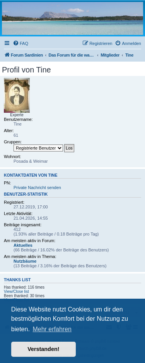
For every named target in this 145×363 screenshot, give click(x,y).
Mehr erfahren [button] (52, 329)
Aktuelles (23, 245)
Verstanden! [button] (43, 349)
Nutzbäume (25, 261)
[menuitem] (20, 43)
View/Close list (16, 291)
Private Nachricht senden (37, 187)
